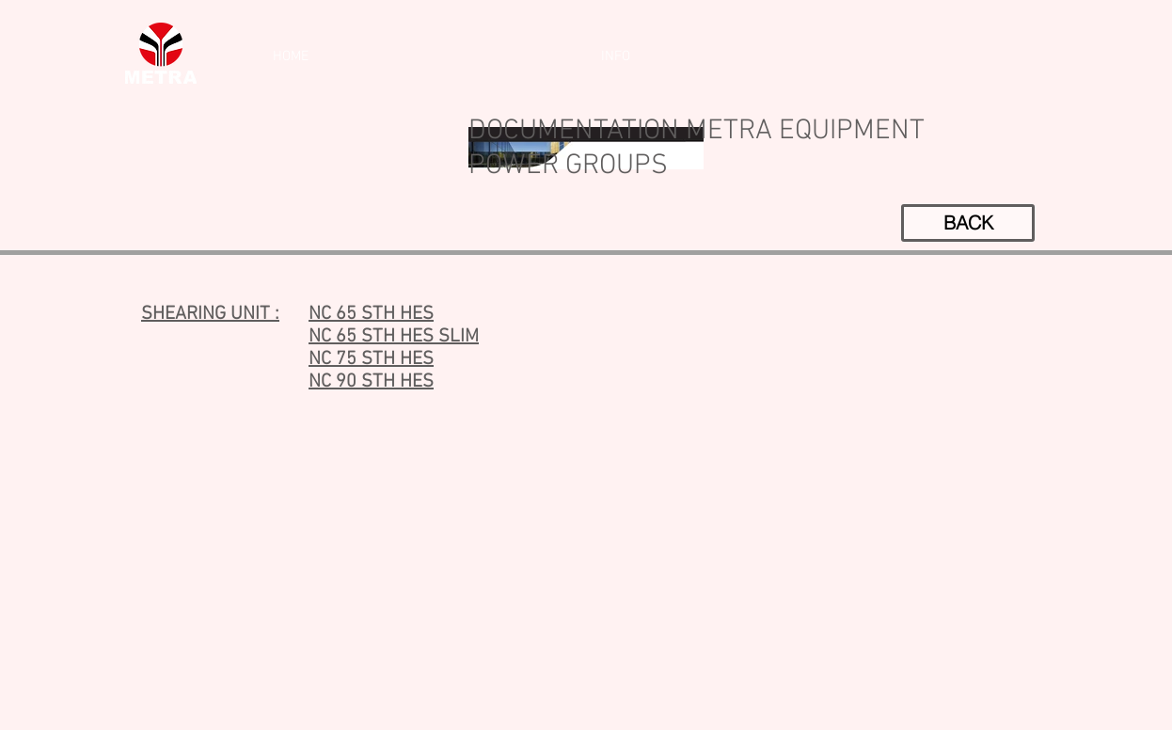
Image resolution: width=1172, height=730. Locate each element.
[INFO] (615, 56)
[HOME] (290, 56)
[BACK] (968, 223)
